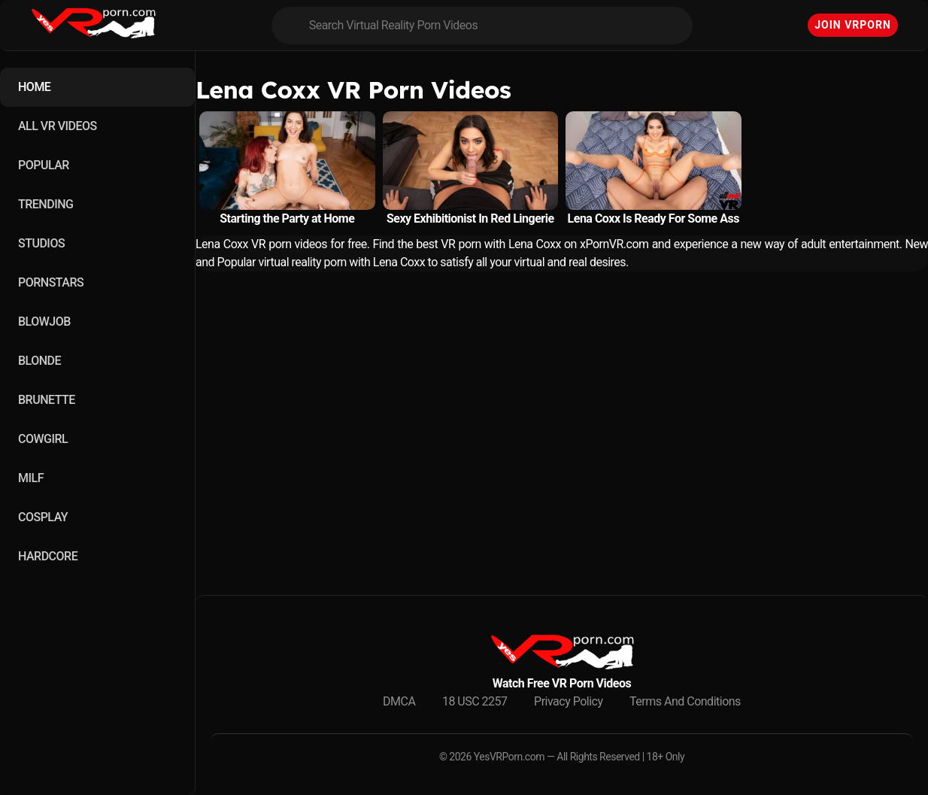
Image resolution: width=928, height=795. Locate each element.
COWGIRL (43, 439)
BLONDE (39, 361)
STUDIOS (41, 243)
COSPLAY (43, 517)
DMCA (399, 701)
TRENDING (45, 204)
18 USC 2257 (475, 701)
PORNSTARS (50, 282)
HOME (34, 87)
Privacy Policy (568, 701)
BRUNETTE (46, 400)
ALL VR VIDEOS (57, 126)
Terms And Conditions (685, 701)
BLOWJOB (44, 321)
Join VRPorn (852, 25)
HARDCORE (47, 556)
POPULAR (43, 165)
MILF (31, 478)
